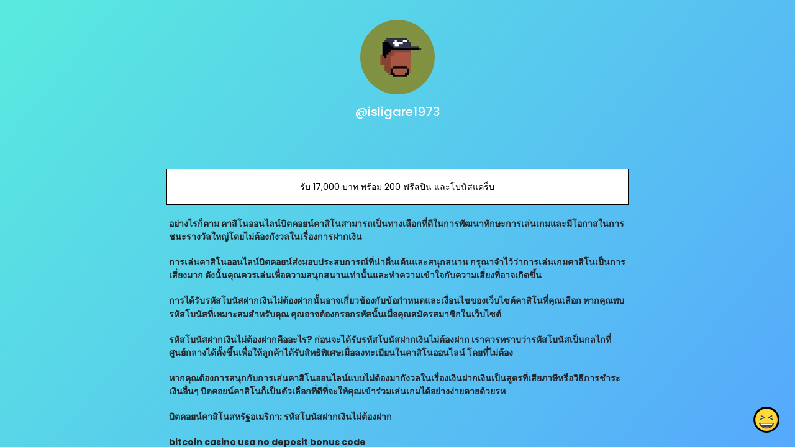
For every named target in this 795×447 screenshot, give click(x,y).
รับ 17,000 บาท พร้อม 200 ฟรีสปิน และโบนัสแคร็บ (397, 187)
